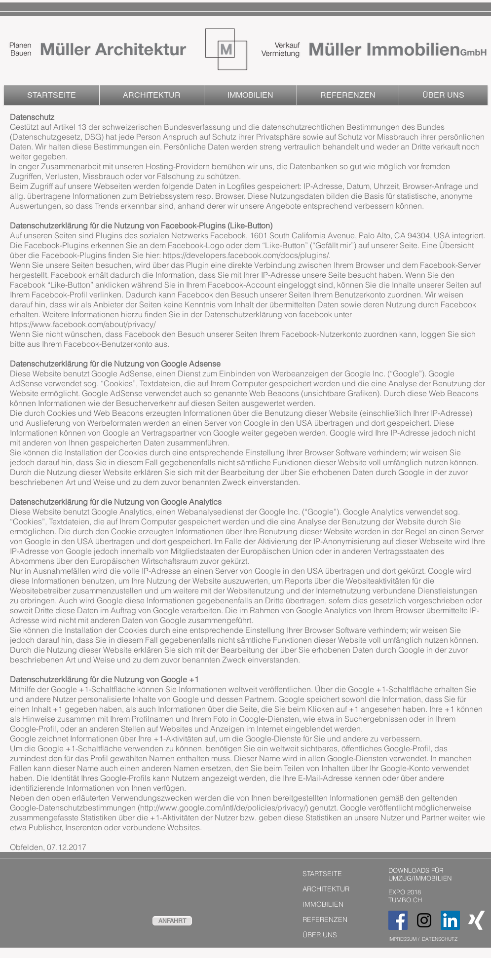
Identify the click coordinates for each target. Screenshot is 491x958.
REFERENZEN (324, 919)
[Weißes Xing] (476, 920)
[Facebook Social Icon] (398, 920)
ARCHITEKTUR (325, 888)
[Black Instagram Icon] (424, 920)
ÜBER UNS (319, 934)
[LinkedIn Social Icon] (450, 920)
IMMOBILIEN (322, 904)
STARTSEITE (322, 873)
